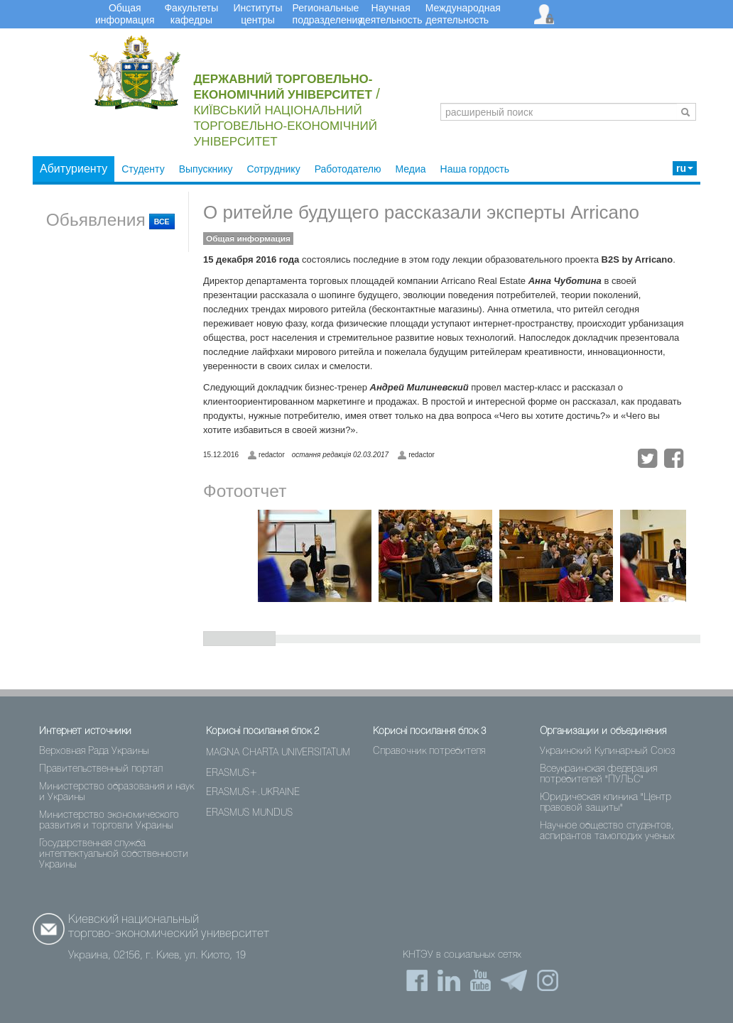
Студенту (142, 169)
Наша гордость (475, 169)
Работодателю (348, 169)
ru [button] (684, 168)
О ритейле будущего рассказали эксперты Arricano (421, 212)
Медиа (410, 169)
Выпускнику (206, 169)
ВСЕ (162, 221)
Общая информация (248, 239)
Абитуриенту (73, 169)
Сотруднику (273, 169)
